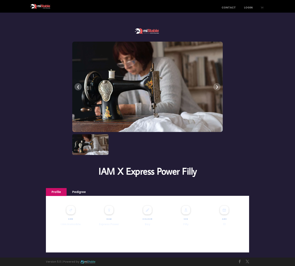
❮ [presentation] (78, 86)
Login (248, 7)
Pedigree (79, 192)
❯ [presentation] (217, 86)
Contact (229, 7)
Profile (56, 192)
